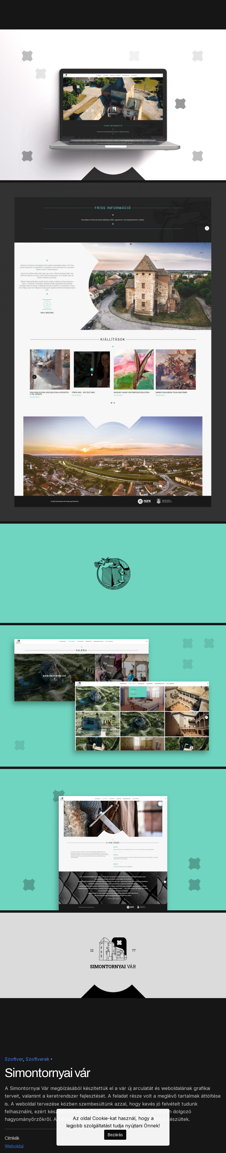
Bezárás (115, 1134)
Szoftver (14, 1059)
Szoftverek (37, 1059)
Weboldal (14, 1146)
